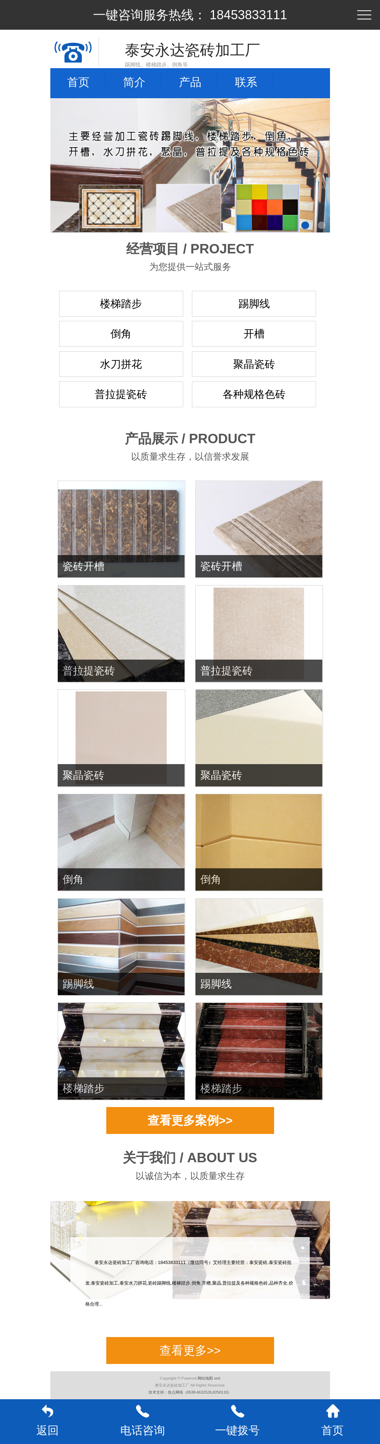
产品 (190, 82)
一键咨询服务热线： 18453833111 (190, 15)
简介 (134, 82)
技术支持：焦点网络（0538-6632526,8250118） (190, 1392)
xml (217, 1378)
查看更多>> (190, 1350)
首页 (78, 82)
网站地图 (205, 1378)
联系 (246, 82)
